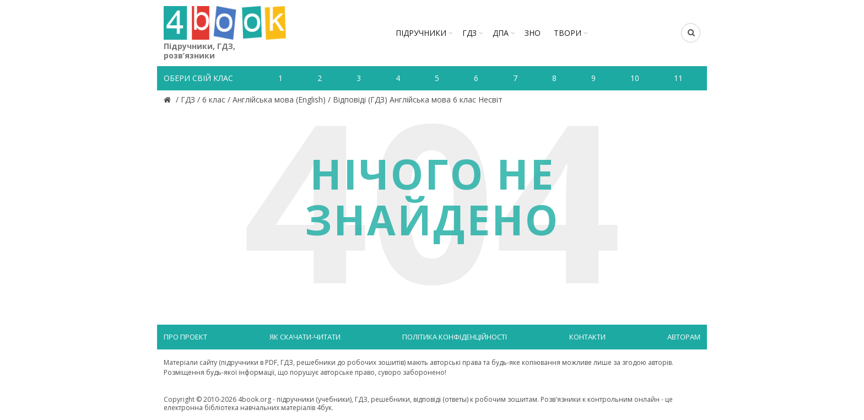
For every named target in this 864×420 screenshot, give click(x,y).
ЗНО (533, 33)
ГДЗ (469, 33)
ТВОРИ (567, 33)
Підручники (421, 33)
